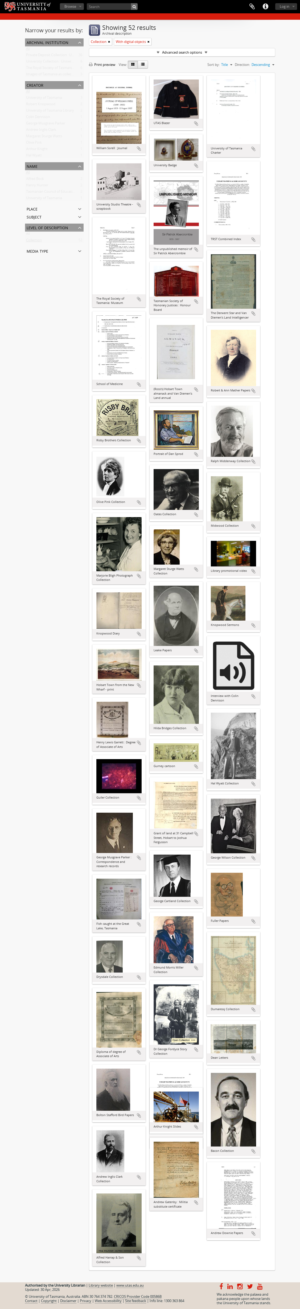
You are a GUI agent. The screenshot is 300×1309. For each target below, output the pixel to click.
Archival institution (47, 42)
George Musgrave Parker (45, 124)
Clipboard (252, 6)
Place (32, 208)
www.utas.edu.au (130, 1285)
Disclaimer (68, 1300)
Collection (34, 241)
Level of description (47, 227)
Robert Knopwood (40, 105)
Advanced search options (182, 52)
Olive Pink (34, 143)
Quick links (265, 6)
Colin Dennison (38, 118)
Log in (284, 6)
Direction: (242, 64)
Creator (35, 84)
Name (32, 165)
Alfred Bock (35, 179)
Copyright (49, 1300)
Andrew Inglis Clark (41, 130)
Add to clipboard (139, 148)
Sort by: (213, 64)
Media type (37, 250)
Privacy (85, 1300)
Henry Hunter (37, 186)
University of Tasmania (44, 98)
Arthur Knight (37, 150)
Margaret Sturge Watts (44, 137)
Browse (70, 6)
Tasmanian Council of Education (51, 192)
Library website (101, 1285)
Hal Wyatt (34, 156)
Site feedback (135, 1300)
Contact (31, 1300)
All (28, 49)
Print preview (102, 64)
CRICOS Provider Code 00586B (138, 1296)
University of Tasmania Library (50, 111)
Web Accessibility (108, 1300)
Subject (34, 216)
